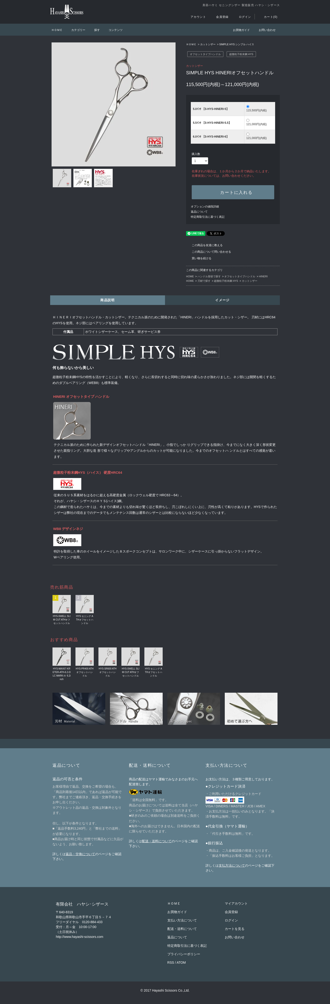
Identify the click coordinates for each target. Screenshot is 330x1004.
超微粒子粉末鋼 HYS (241, 54)
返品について (199, 211)
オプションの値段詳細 (205, 206)
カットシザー (208, 44)
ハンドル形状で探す (209, 276)
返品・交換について (80, 854)
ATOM (181, 962)
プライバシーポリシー (183, 954)
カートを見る (234, 929)
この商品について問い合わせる (208, 251)
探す (94, 30)
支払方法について (232, 865)
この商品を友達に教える (204, 245)
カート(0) (268, 17)
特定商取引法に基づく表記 (208, 216)
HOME (190, 276)
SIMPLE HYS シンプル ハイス (236, 44)
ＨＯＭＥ (57, 30)
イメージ (222, 300)
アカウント (195, 17)
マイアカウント (236, 903)
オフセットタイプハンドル (205, 54)
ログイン (242, 17)
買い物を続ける (198, 258)
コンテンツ (113, 30)
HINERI (263, 276)
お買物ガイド (238, 30)
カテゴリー (75, 30)
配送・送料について (157, 841)
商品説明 (107, 300)
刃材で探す (204, 280)
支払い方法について (182, 920)
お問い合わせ (264, 30)
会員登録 (219, 17)
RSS (170, 962)
